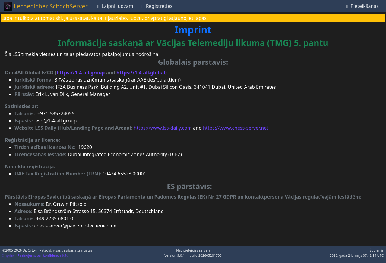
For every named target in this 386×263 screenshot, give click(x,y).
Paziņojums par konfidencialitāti (43, 255)
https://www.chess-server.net (235, 128)
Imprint (8, 255)
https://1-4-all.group (81, 72)
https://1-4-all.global (140, 72)
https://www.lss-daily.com (163, 128)
